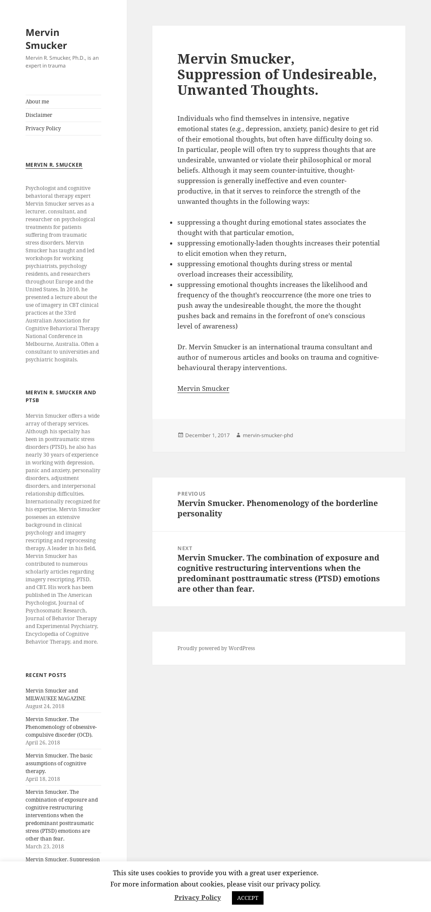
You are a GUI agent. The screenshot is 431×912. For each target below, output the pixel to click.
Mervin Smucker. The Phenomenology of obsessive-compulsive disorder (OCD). (61, 726)
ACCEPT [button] (247, 898)
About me (37, 101)
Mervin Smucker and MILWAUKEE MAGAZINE (55, 694)
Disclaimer (39, 115)
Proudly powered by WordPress (216, 648)
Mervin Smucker (46, 39)
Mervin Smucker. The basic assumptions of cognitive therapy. (59, 763)
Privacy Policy (43, 128)
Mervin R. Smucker (54, 164)
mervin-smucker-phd (268, 435)
